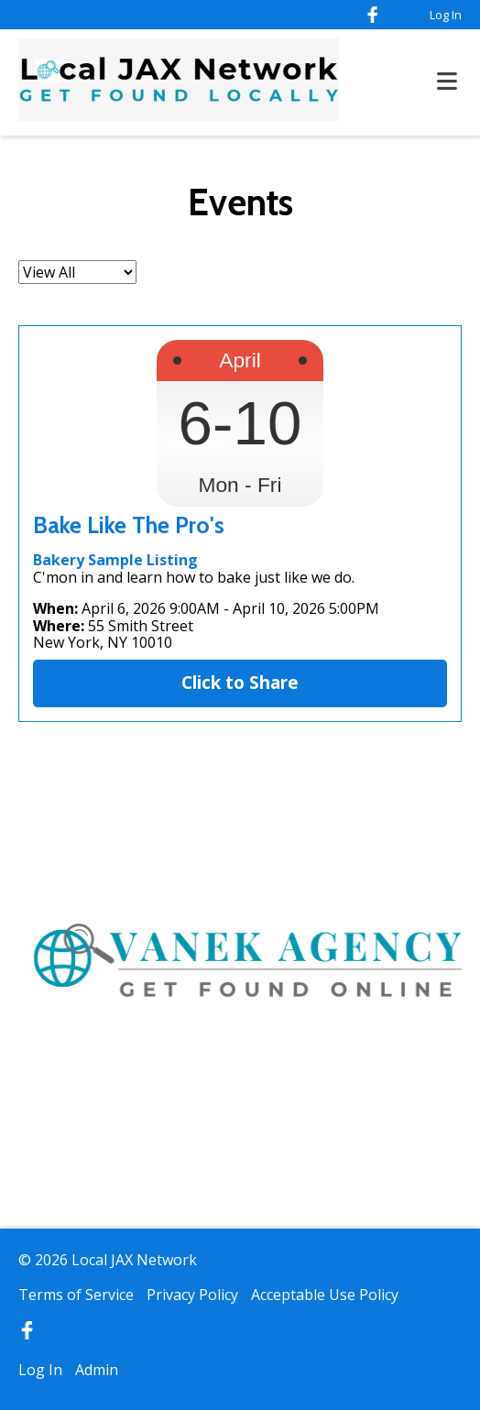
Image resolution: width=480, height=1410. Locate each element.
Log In (446, 14)
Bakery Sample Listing (115, 560)
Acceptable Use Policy (324, 1294)
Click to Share (240, 682)
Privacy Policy (192, 1294)
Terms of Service (76, 1294)
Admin (96, 1370)
